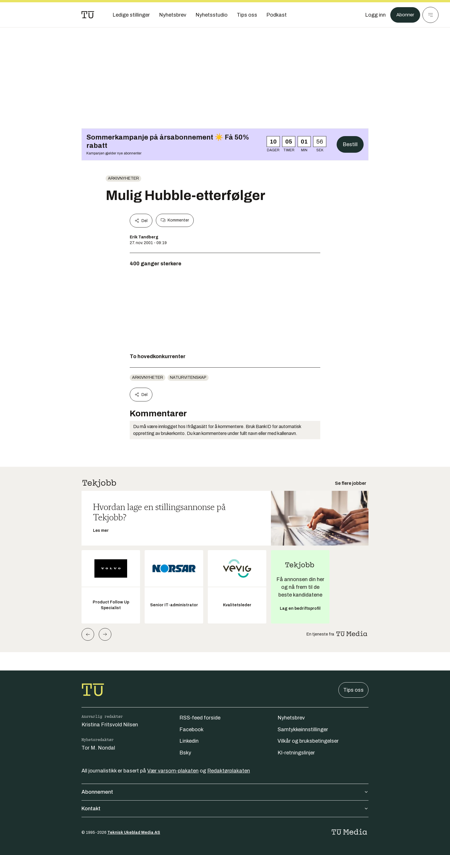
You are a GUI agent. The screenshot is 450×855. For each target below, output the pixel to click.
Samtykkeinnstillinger (303, 729)
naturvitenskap (188, 377)
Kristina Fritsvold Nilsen (110, 724)
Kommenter (175, 220)
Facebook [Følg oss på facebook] (191, 729)
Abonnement (225, 792)
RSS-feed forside (199, 718)
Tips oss (353, 690)
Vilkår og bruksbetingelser (308, 741)
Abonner (404, 15)
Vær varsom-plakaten (173, 771)
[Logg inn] (373, 15)
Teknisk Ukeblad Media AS (133, 832)
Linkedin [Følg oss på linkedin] (189, 741)
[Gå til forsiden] (88, 14)
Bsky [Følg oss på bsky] (185, 753)
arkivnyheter (123, 178)
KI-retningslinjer (296, 753)
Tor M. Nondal (98, 748)
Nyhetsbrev (291, 718)
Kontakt (225, 808)
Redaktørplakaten (228, 771)
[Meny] (430, 15)
